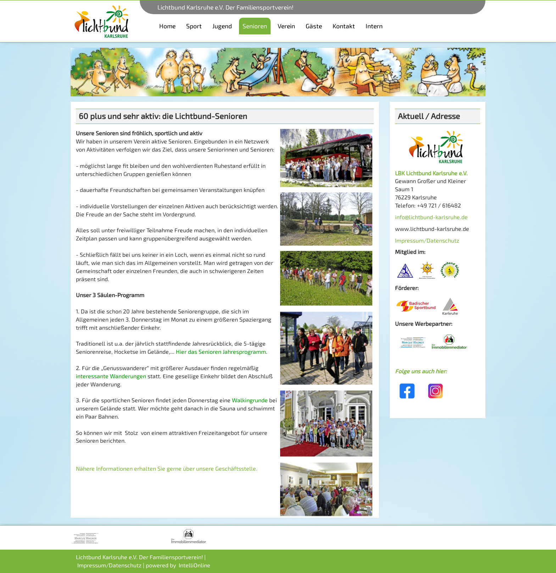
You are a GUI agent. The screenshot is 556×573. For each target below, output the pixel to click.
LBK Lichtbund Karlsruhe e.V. (431, 173)
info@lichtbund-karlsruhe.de (431, 217)
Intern (374, 26)
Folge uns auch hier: (421, 371)
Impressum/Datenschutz (427, 240)
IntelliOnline (194, 565)
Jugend (222, 26)
